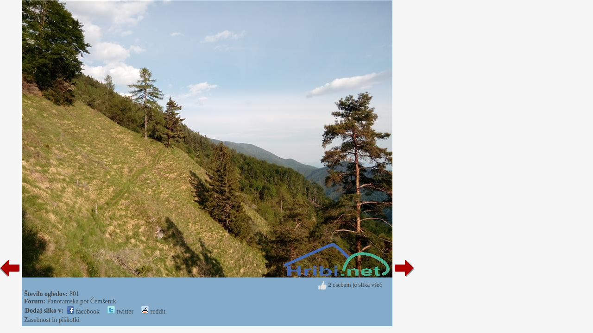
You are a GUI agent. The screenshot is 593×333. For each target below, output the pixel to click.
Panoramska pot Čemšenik (81, 301)
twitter (120, 311)
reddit (153, 311)
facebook (83, 311)
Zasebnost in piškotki (52, 319)
